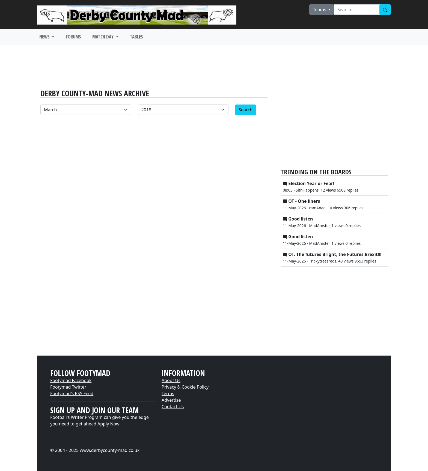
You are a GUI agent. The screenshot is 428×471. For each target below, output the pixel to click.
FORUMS (73, 37)
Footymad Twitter (68, 387)
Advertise (171, 400)
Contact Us (173, 407)
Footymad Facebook (70, 380)
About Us (171, 380)
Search (245, 110)
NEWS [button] (45, 37)
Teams (320, 10)
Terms (168, 393)
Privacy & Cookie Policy (185, 387)
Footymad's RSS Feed (71, 393)
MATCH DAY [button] (103, 37)
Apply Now (108, 424)
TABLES (136, 37)
